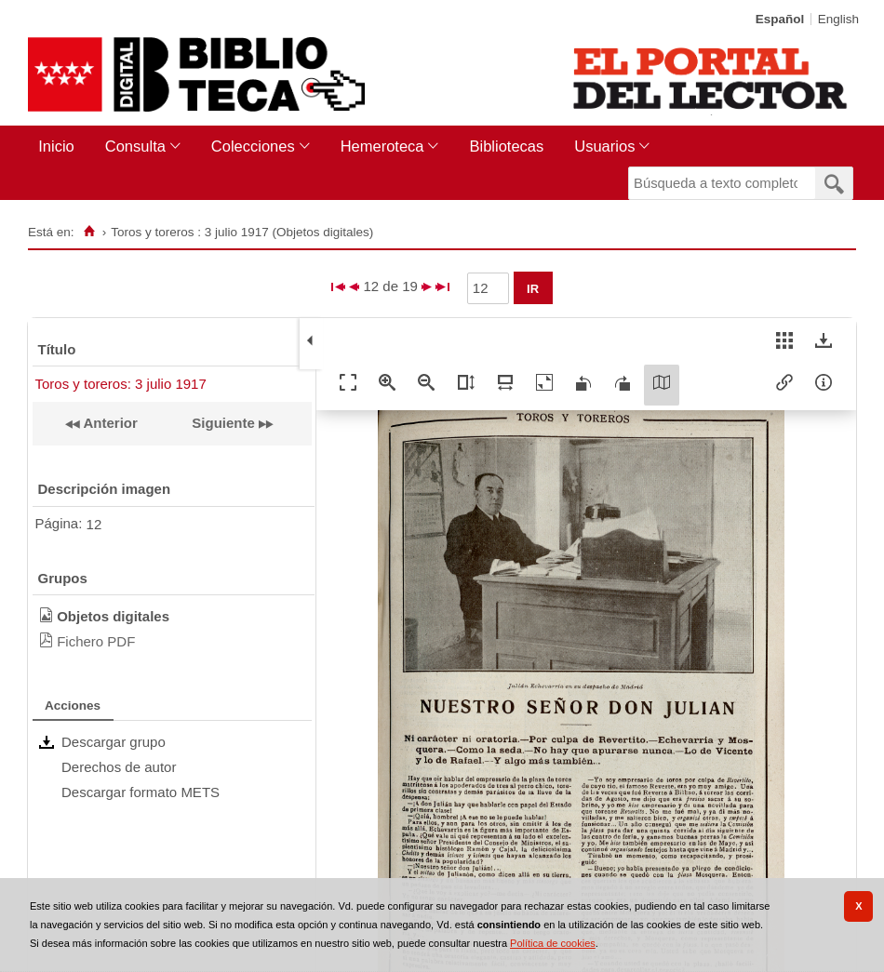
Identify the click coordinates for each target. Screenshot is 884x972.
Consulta (135, 146)
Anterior (109, 423)
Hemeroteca (382, 146)
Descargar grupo (113, 742)
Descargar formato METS (140, 792)
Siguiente (223, 423)
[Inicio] (89, 231)
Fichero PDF (96, 641)
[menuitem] (60, 146)
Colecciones (253, 146)
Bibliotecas (506, 146)
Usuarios (604, 146)
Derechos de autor (118, 767)
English (838, 19)
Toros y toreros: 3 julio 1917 (121, 384)
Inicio (56, 146)
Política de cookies (553, 943)
